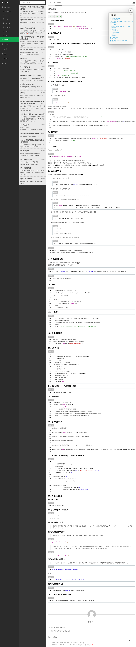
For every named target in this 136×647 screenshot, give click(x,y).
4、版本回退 (113, 24)
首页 (51, 2)
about (61, 642)
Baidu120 (72, 645)
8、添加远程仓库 (114, 30)
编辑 (83, 12)
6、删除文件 (113, 27)
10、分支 (112, 34)
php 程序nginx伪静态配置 (62, 631)
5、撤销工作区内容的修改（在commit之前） (120, 26)
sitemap (81, 642)
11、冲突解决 (113, 35)
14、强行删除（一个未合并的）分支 (118, 40)
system (59, 2)
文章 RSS (69, 642)
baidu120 (59, 645)
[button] (9, 2)
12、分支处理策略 (114, 37)
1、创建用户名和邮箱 (115, 18)
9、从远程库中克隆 (114, 32)
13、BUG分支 (113, 38)
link (65, 642)
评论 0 (77, 12)
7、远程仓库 (113, 29)
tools (53, 642)
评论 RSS (76, 642)
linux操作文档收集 (60, 628)
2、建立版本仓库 (114, 19)
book (57, 642)
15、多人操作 (113, 42)
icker (50, 12)
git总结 (52, 9)
